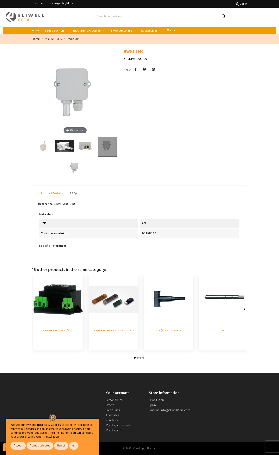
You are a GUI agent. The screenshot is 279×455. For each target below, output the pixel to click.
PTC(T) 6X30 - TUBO (168, 330)
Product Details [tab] (52, 193)
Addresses (112, 415)
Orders (110, 405)
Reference (45, 204)
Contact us (38, 4)
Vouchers (112, 420)
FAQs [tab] (73, 193)
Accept (18, 446)
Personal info (114, 400)
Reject (61, 446)
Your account (117, 393)
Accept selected (40, 446)
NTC (223, 330)
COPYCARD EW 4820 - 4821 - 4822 (113, 330)
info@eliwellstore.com (175, 410)
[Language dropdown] (68, 4)
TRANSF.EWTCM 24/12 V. (58, 330)
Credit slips (113, 410)
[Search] (163, 16)
